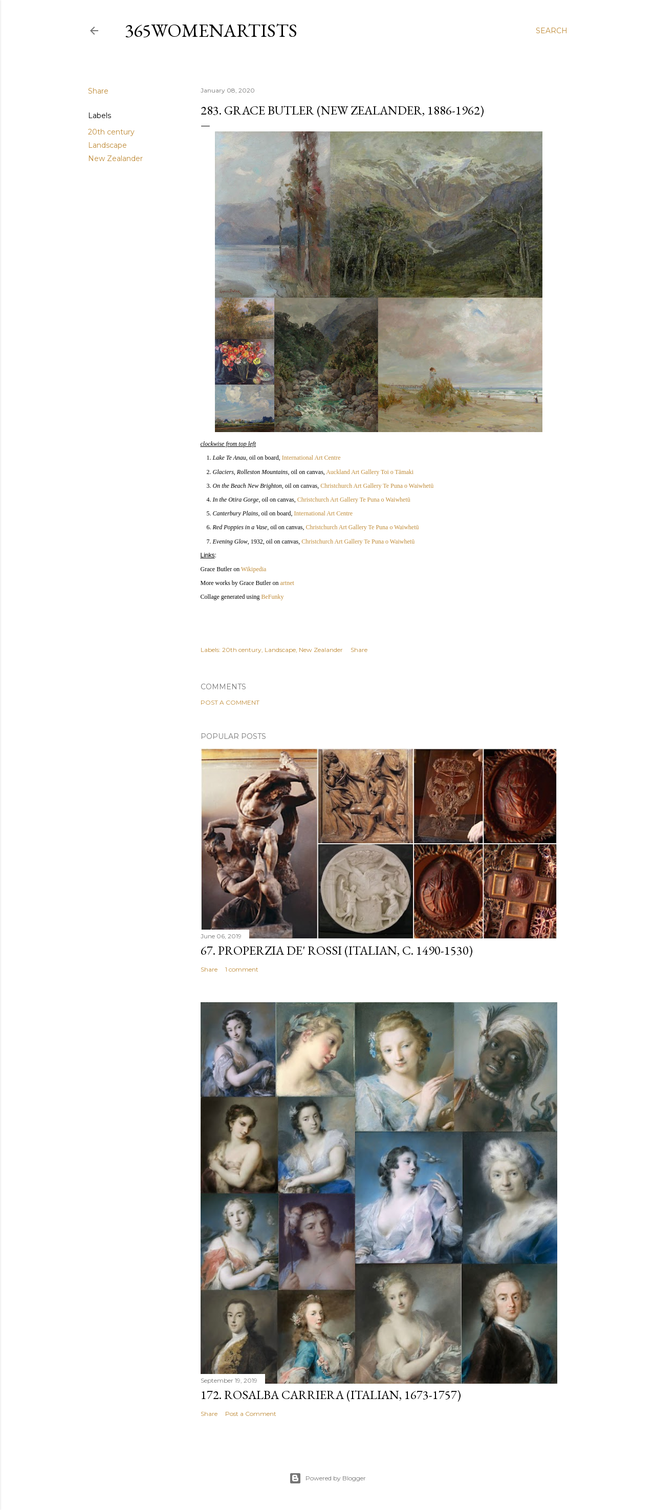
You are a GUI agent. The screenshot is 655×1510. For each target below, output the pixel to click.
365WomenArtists (211, 30)
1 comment (241, 969)
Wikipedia (254, 569)
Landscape (107, 145)
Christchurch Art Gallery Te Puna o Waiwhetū (376, 485)
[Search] (551, 30)
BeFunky (272, 596)
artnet (287, 583)
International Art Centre (311, 457)
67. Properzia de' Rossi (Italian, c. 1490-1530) (337, 950)
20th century (111, 132)
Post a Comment (230, 702)
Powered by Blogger (327, 1478)
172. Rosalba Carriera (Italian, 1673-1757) (331, 1395)
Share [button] (98, 91)
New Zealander (115, 158)
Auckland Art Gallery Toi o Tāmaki (369, 472)
